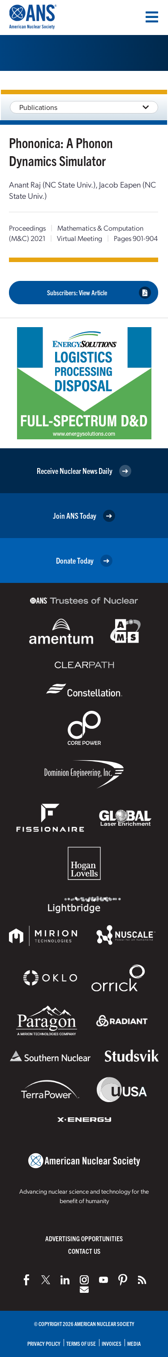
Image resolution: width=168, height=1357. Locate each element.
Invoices (111, 1343)
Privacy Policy (43, 1343)
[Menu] (152, 17)
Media (134, 1343)
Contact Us (84, 1251)
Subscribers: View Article (99, 293)
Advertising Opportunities (84, 1238)
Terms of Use (81, 1343)
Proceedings (27, 227)
